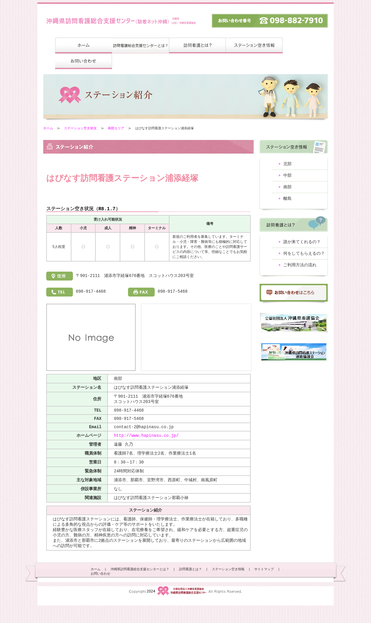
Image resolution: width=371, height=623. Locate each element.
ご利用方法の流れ (299, 269)
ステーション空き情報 (228, 586)
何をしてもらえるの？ (304, 257)
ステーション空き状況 (80, 128)
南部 (287, 189)
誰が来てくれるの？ (302, 245)
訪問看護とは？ (190, 586)
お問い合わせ (100, 591)
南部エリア (116, 128)
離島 (287, 201)
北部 (287, 164)
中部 (287, 176)
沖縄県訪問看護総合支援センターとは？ (140, 586)
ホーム (48, 128)
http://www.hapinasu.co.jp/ (146, 444)
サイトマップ (264, 586)
